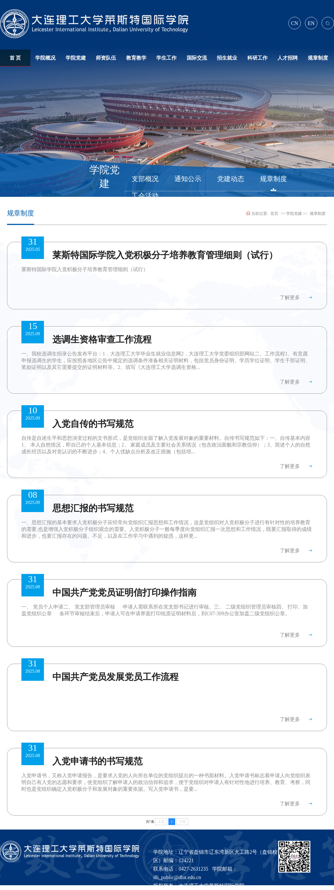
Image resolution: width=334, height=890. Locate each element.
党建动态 (230, 178)
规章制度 (318, 58)
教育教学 (136, 58)
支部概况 (145, 178)
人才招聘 (287, 58)
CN (294, 23)
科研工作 (257, 58)
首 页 (15, 58)
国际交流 (197, 58)
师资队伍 (106, 58)
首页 (274, 213)
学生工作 (166, 58)
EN (311, 23)
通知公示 (187, 178)
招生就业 (227, 58)
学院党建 (76, 58)
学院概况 (45, 58)
